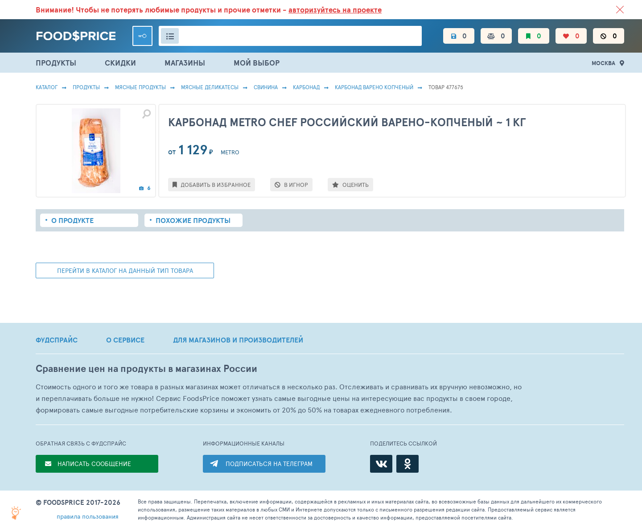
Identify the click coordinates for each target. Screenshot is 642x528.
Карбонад (306, 87)
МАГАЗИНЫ (185, 62)
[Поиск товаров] (290, 36)
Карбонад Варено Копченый (374, 87)
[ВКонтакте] (381, 464)
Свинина (266, 87)
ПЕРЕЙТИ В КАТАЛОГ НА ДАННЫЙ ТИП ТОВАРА (125, 270)
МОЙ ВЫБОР (257, 62)
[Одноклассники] (407, 464)
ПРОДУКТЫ (56, 62)
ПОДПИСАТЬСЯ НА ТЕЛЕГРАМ (269, 463)
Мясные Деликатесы (210, 87)
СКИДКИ (120, 62)
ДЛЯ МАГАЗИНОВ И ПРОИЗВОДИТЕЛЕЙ (238, 339)
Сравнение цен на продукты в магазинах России (146, 368)
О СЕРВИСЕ (125, 339)
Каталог (47, 87)
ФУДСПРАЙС (57, 339)
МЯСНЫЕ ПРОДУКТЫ (140, 87)
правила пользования (88, 516)
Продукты (86, 87)
